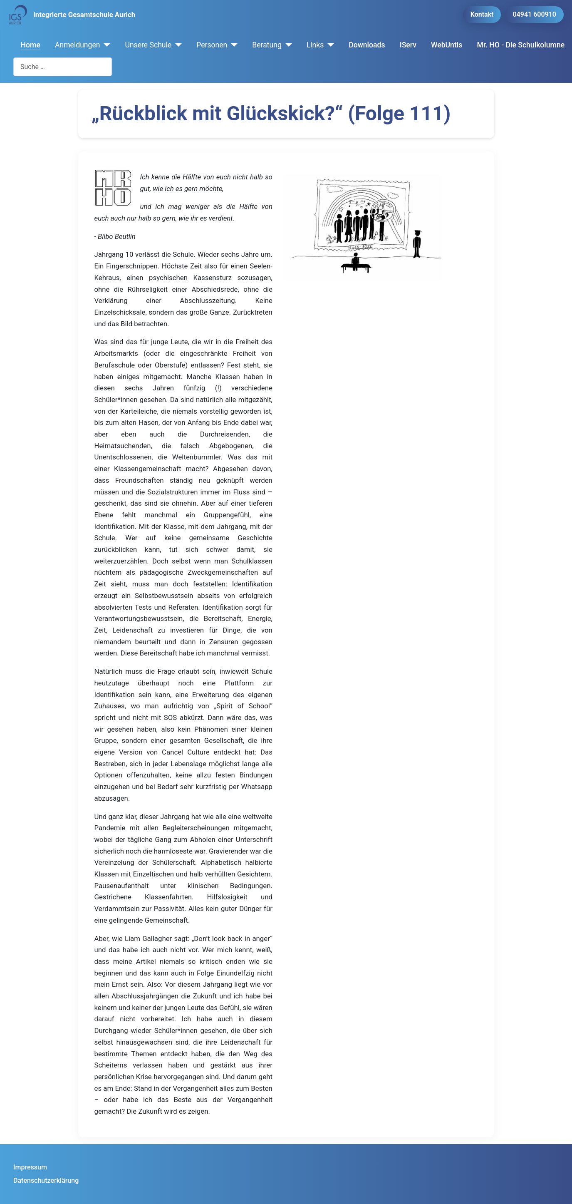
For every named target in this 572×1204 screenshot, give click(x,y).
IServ (408, 45)
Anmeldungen (77, 45)
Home (30, 45)
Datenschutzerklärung (46, 1180)
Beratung (267, 45)
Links (315, 45)
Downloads (367, 45)
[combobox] (62, 66)
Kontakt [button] (482, 14)
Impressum (30, 1167)
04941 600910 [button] (534, 14)
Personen (211, 45)
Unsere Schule (148, 45)
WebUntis (446, 45)
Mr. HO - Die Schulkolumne (521, 45)
